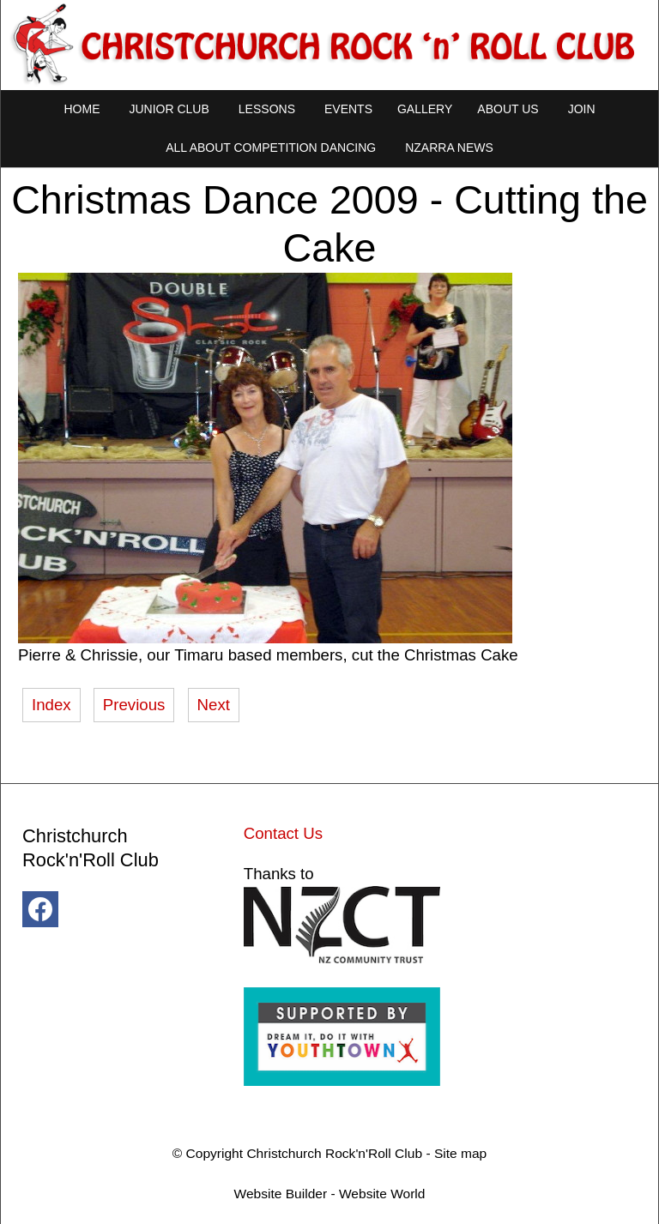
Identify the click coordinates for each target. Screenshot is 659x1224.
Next (213, 705)
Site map (460, 1153)
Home (81, 109)
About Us (507, 109)
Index (51, 705)
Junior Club (169, 109)
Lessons (267, 109)
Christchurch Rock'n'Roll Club (334, 1153)
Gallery (424, 109)
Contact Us (283, 833)
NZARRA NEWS (449, 147)
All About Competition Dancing (271, 147)
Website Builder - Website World (330, 1193)
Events (348, 109)
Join (582, 109)
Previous (134, 705)
